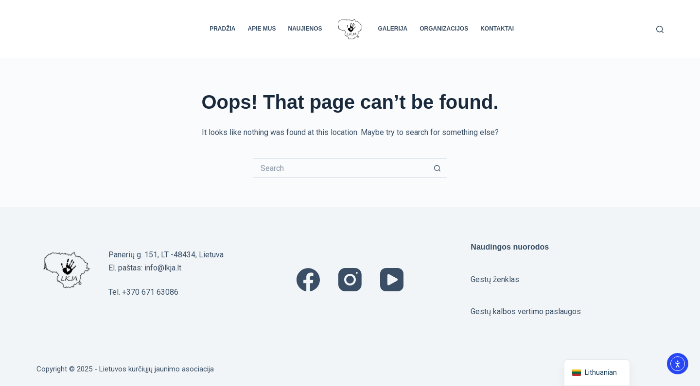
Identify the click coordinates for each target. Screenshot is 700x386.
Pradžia (222, 28)
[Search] (660, 29)
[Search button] (437, 168)
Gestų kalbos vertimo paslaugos (526, 311)
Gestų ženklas (495, 279)
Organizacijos (444, 28)
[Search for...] (340, 168)
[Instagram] (350, 279)
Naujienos (305, 28)
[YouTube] (391, 279)
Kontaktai (497, 28)
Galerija (393, 28)
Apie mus (261, 28)
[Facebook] (308, 279)
